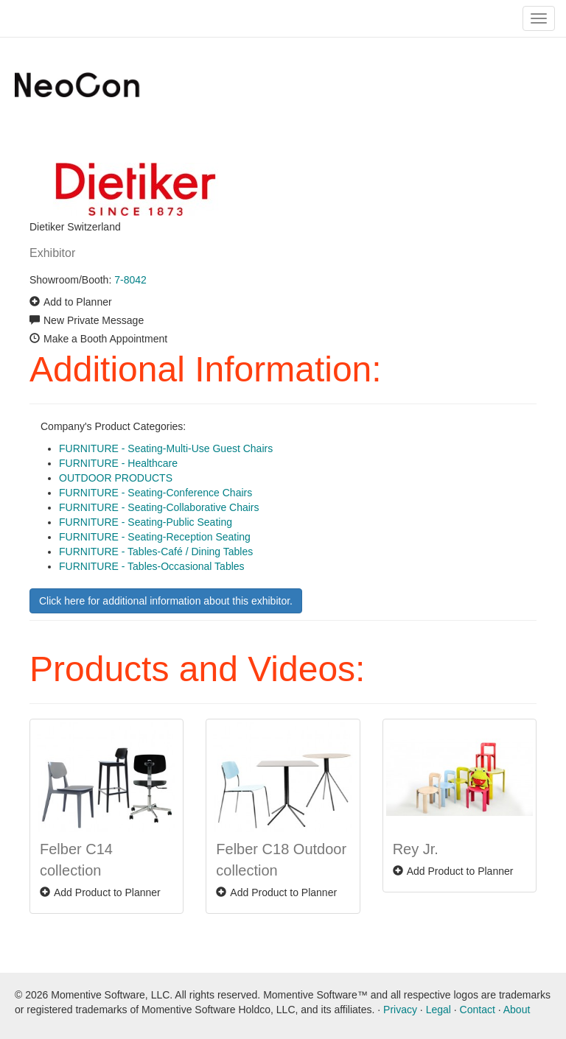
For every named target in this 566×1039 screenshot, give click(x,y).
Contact (477, 1009)
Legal (438, 1009)
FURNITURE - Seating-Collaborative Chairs (159, 507)
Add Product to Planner (107, 892)
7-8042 (130, 280)
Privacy (400, 1009)
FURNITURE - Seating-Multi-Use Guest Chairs (166, 448)
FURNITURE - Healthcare (118, 463)
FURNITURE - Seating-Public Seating (145, 522)
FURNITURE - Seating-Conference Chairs (155, 493)
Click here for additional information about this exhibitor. (166, 601)
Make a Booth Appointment (105, 339)
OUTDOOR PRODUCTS (115, 478)
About (517, 1009)
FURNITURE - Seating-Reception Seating (155, 537)
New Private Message (93, 320)
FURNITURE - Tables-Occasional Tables (152, 566)
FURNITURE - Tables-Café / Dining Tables (156, 551)
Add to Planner (77, 302)
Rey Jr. (416, 849)
